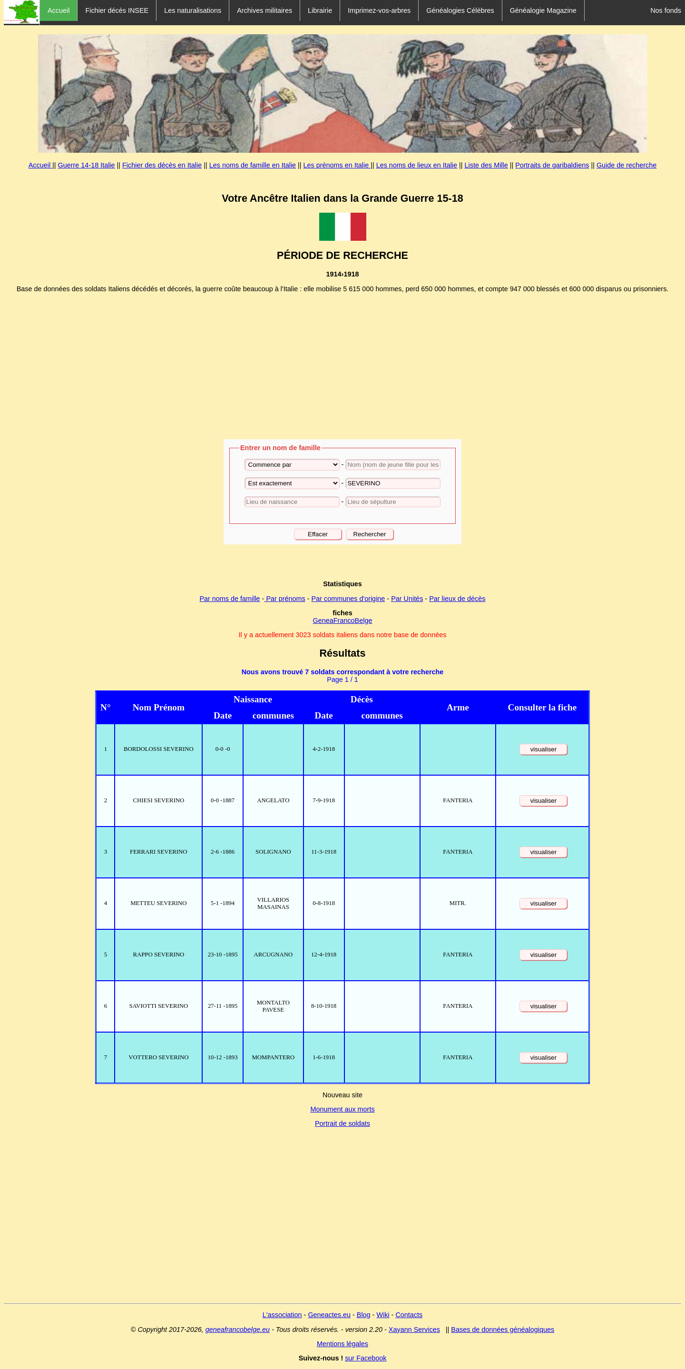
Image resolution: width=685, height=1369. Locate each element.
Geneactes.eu (329, 1315)
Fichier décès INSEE (116, 10)
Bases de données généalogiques (502, 1329)
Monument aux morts (342, 1109)
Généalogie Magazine (543, 10)
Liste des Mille (486, 165)
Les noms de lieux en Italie (416, 165)
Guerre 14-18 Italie (86, 165)
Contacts (408, 1315)
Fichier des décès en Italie (162, 165)
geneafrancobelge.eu (238, 1329)
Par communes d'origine (348, 598)
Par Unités (407, 598)
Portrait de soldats (342, 1123)
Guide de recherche (626, 165)
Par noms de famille (229, 598)
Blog (364, 1315)
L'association (282, 1315)
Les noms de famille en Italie (252, 165)
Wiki (382, 1315)
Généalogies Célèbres (460, 10)
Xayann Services (414, 1329)
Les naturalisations (192, 10)
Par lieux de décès (457, 598)
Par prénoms (284, 598)
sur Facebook (365, 1358)
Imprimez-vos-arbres (379, 10)
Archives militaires (264, 10)
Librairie (320, 10)
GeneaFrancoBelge (342, 620)
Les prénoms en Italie (337, 165)
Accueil (58, 10)
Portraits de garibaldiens (552, 165)
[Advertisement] (342, 366)
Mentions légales (342, 1344)
